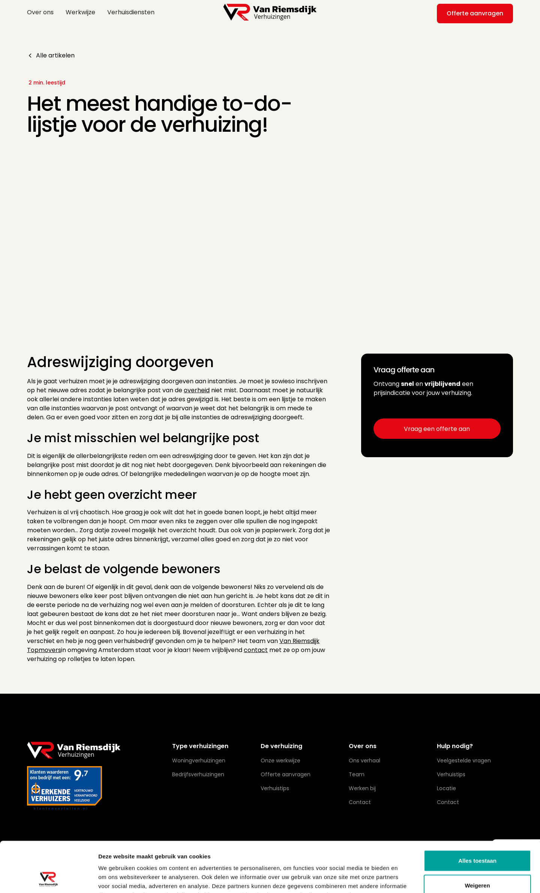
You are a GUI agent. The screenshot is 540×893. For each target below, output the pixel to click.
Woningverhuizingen (198, 760)
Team (356, 774)
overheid (197, 390)
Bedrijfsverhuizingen (198, 774)
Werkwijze (80, 12)
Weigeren (477, 838)
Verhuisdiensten (130, 12)
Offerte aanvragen (475, 13)
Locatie (446, 788)
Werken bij (362, 788)
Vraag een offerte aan (437, 429)
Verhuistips (275, 788)
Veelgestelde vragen (464, 760)
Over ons (40, 12)
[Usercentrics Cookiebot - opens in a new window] (48, 878)
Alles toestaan (477, 813)
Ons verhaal (364, 760)
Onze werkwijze (280, 760)
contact (256, 650)
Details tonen (405, 878)
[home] (270, 12)
